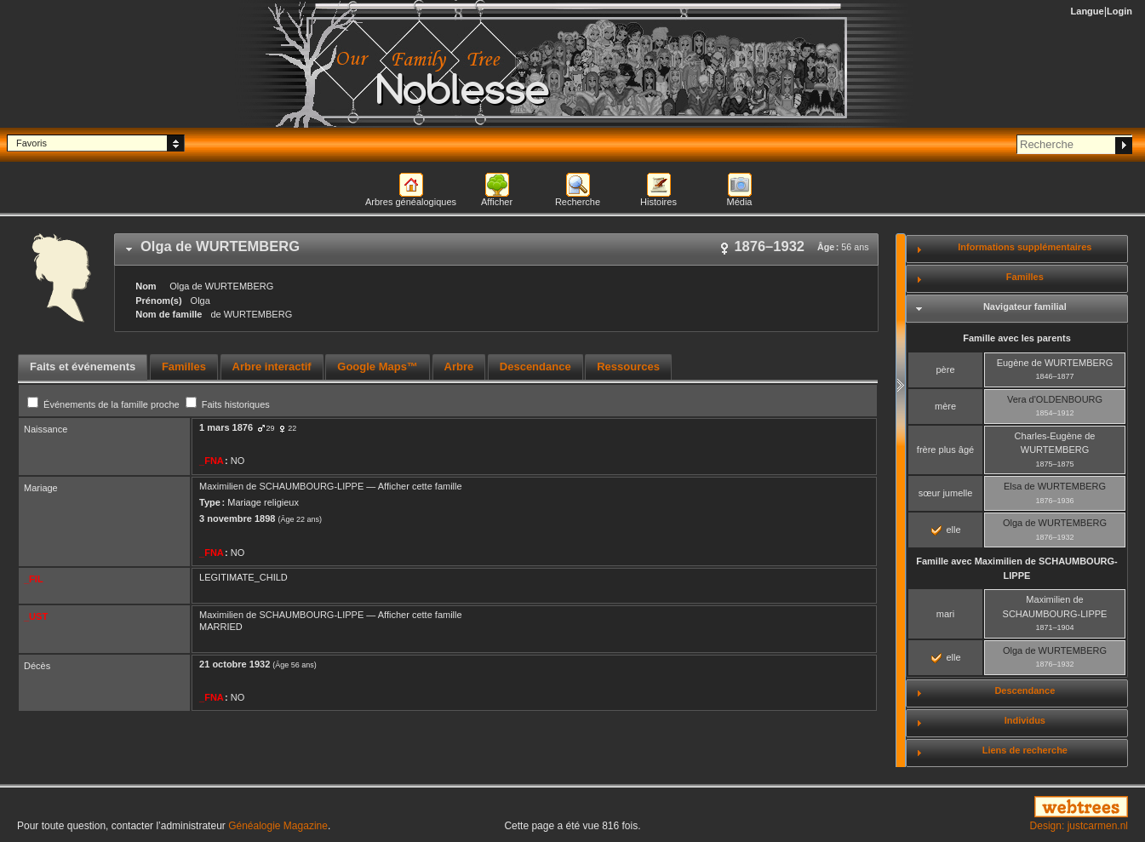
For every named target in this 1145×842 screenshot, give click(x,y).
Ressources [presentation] (628, 366)
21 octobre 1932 (234, 664)
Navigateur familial (1025, 306)
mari (945, 614)
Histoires (658, 202)
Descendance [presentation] (535, 366)
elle (945, 529)
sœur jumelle (946, 493)
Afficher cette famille (420, 486)
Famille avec (1017, 568)
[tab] (496, 249)
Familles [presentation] (184, 366)
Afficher (496, 202)
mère (945, 406)
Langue (1087, 11)
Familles (1025, 277)
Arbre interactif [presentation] (272, 366)
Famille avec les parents (1017, 338)
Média (740, 202)
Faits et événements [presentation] (82, 366)
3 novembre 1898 (237, 518)
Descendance (1024, 690)
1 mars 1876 (226, 427)
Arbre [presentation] (459, 366)
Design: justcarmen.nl (1079, 826)
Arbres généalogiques (410, 202)
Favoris (31, 143)
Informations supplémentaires (1024, 247)
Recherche (577, 202)
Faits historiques (228, 404)
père (945, 369)
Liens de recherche (1025, 750)
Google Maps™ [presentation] (377, 366)
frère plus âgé (945, 449)
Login (1119, 11)
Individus (1025, 720)
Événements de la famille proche (104, 404)
